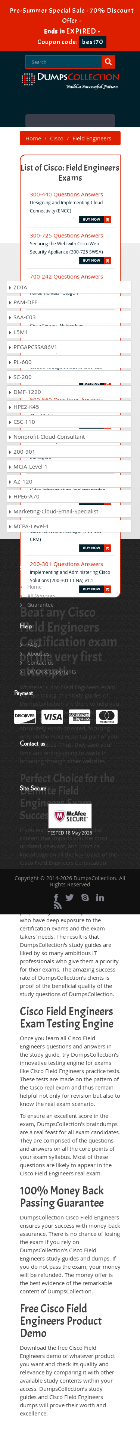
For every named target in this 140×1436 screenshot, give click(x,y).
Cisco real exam (49, 1087)
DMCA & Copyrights (51, 671)
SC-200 (20, 376)
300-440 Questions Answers (66, 194)
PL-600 (20, 362)
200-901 (21, 451)
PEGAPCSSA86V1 (32, 347)
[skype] (85, 897)
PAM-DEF (22, 302)
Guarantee (40, 605)
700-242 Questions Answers (66, 276)
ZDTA (17, 287)
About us (38, 653)
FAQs (33, 644)
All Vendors (41, 596)
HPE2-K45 (23, 406)
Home (33, 138)
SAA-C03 (22, 317)
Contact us (40, 662)
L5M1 (18, 332)
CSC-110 (21, 421)
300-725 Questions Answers (66, 235)
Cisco (56, 138)
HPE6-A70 (24, 496)
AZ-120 (20, 481)
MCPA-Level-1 (28, 526)
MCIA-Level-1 (28, 466)
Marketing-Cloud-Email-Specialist (53, 511)
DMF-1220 (24, 391)
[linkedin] (100, 897)
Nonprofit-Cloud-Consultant (46, 436)
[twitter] (69, 897)
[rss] (58, 905)
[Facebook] (56, 897)
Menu (70, 120)
